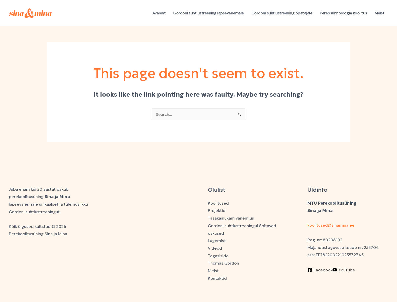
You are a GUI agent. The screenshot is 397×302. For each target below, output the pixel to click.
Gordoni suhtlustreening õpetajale (281, 13)
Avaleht (159, 13)
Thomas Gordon (223, 263)
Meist (380, 13)
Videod (215, 248)
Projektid (217, 210)
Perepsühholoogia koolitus (343, 13)
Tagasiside (218, 255)
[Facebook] (319, 270)
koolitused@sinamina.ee (331, 225)
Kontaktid (217, 278)
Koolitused (218, 203)
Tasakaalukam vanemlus (231, 218)
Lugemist (217, 240)
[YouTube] (343, 270)
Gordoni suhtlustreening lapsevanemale (208, 13)
